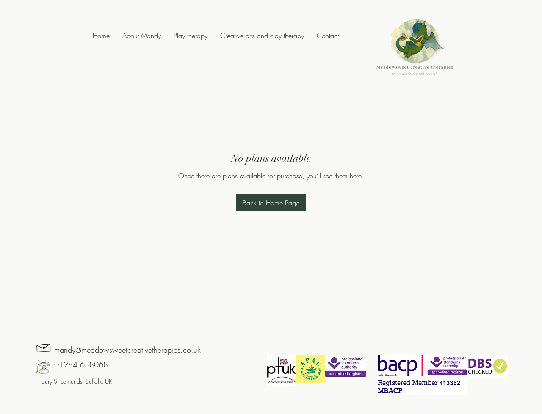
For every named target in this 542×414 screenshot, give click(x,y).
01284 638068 (81, 364)
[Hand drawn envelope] (43, 347)
